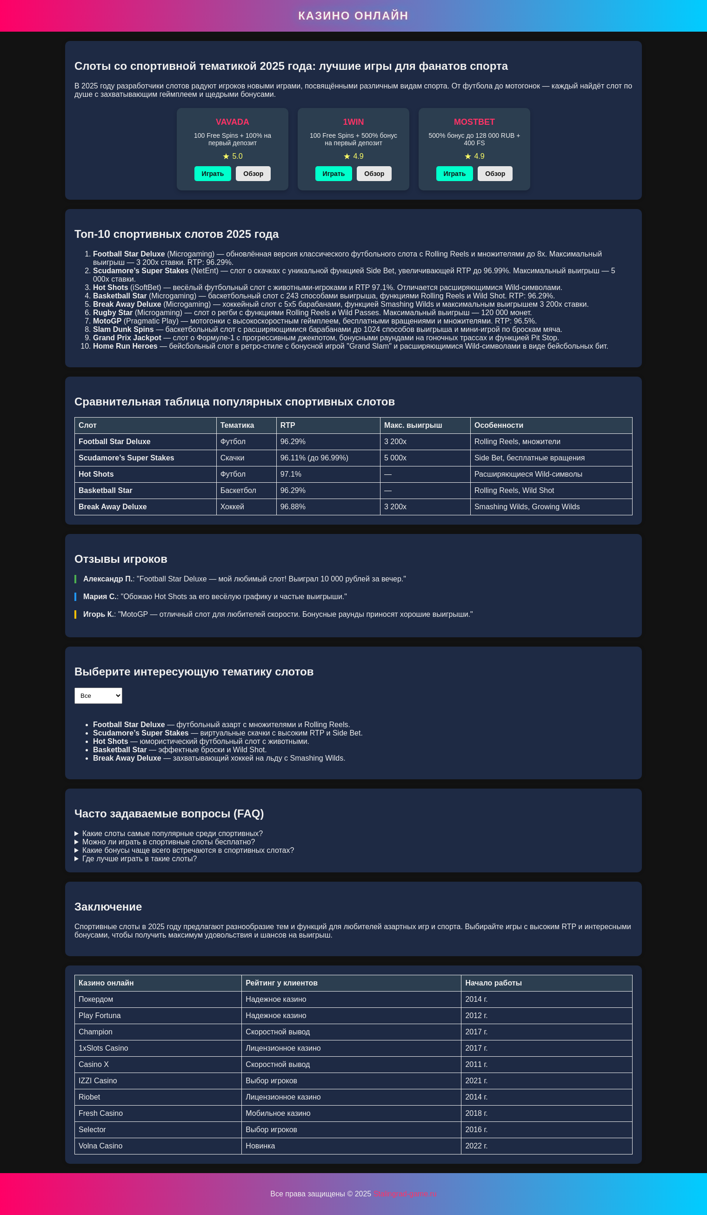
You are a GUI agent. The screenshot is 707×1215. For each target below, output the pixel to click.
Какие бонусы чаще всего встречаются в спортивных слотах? (188, 850)
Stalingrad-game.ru (405, 1194)
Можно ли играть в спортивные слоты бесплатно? (168, 842)
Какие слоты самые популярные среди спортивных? (172, 833)
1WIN (353, 122)
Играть (213, 173)
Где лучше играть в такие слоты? (139, 859)
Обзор (253, 173)
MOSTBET (474, 122)
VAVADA (232, 122)
